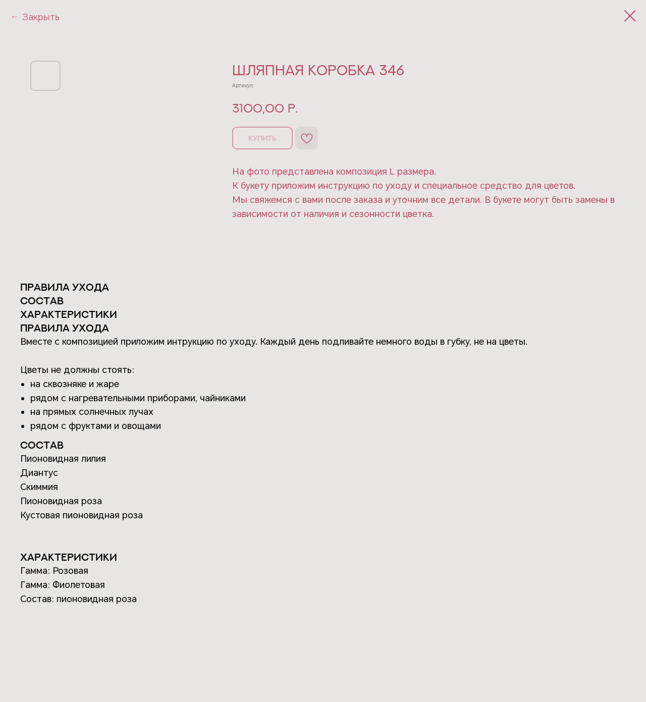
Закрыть (41, 17)
